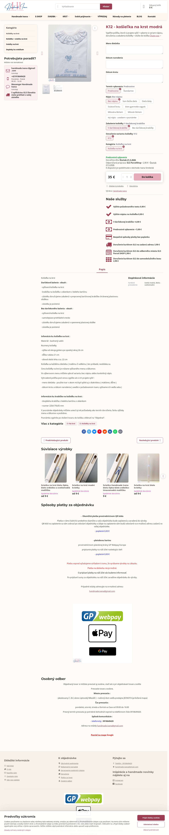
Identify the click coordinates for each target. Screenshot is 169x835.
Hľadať (106, 6)
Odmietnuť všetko (151, 824)
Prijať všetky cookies (151, 818)
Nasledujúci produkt (150, 440)
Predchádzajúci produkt (56, 440)
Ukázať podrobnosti (151, 830)
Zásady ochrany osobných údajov (17, 830)
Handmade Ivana (120, 191)
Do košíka (147, 177)
